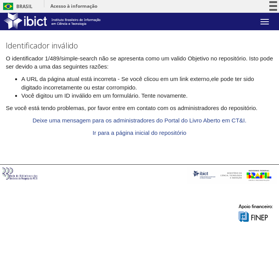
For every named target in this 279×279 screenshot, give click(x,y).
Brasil (16, 6)
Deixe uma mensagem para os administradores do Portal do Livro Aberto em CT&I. (139, 120)
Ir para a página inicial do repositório (139, 132)
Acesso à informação (73, 6)
